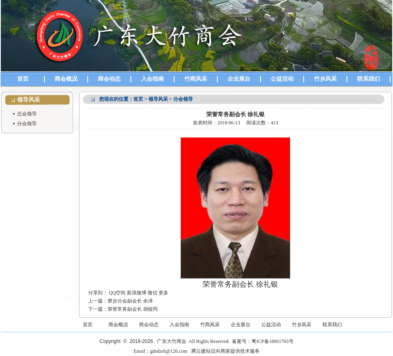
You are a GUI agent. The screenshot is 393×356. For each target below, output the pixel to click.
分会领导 (27, 123)
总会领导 (27, 114)
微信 (152, 293)
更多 (163, 293)
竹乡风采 (325, 79)
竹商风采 (195, 79)
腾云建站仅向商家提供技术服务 (225, 351)
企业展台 (238, 79)
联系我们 (368, 79)
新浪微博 (136, 293)
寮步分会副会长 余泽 (130, 301)
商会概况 (66, 79)
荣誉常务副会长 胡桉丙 (133, 309)
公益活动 (282, 79)
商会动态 (109, 79)
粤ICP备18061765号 (273, 341)
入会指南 (152, 79)
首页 (23, 79)
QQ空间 (117, 293)
